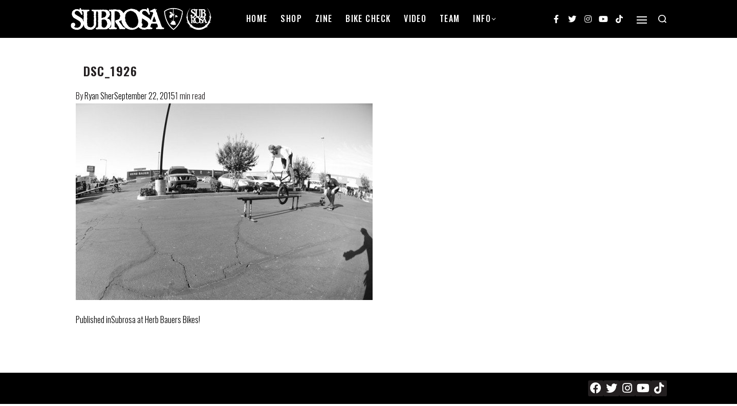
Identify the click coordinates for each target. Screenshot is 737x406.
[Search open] (662, 19)
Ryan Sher (99, 96)
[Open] (641, 20)
